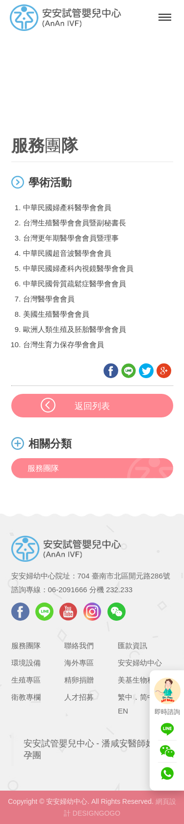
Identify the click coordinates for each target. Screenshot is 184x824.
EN (123, 711)
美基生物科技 (140, 680)
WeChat (116, 612)
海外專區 (79, 663)
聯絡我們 (79, 645)
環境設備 (26, 663)
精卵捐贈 (79, 680)
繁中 (125, 697)
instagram (92, 612)
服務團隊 (43, 468)
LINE (44, 612)
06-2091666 (67, 589)
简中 (147, 697)
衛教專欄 (26, 697)
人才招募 (79, 697)
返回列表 (92, 406)
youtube (68, 612)
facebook (20, 612)
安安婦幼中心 (140, 663)
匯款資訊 (132, 645)
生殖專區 (26, 680)
